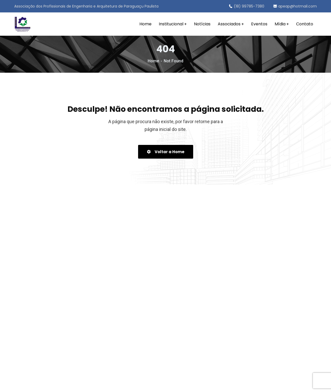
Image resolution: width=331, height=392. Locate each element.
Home (153, 60)
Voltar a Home (165, 151)
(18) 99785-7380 (246, 6)
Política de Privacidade (173, 384)
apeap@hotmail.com (295, 6)
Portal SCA (232, 384)
